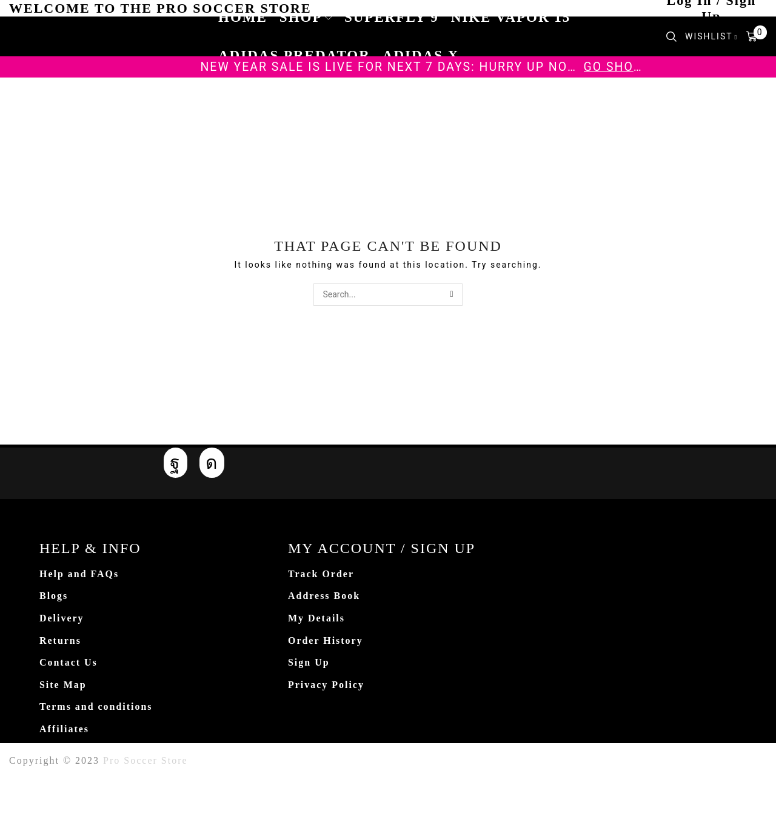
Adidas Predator (294, 55)
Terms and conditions (96, 706)
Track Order (321, 574)
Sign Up (309, 662)
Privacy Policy (326, 685)
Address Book (324, 596)
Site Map (63, 685)
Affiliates (64, 729)
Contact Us (68, 662)
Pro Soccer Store (145, 760)
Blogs (53, 596)
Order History (325, 640)
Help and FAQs (79, 574)
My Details (316, 618)
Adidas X (421, 55)
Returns (60, 640)
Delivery (61, 618)
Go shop (613, 67)
